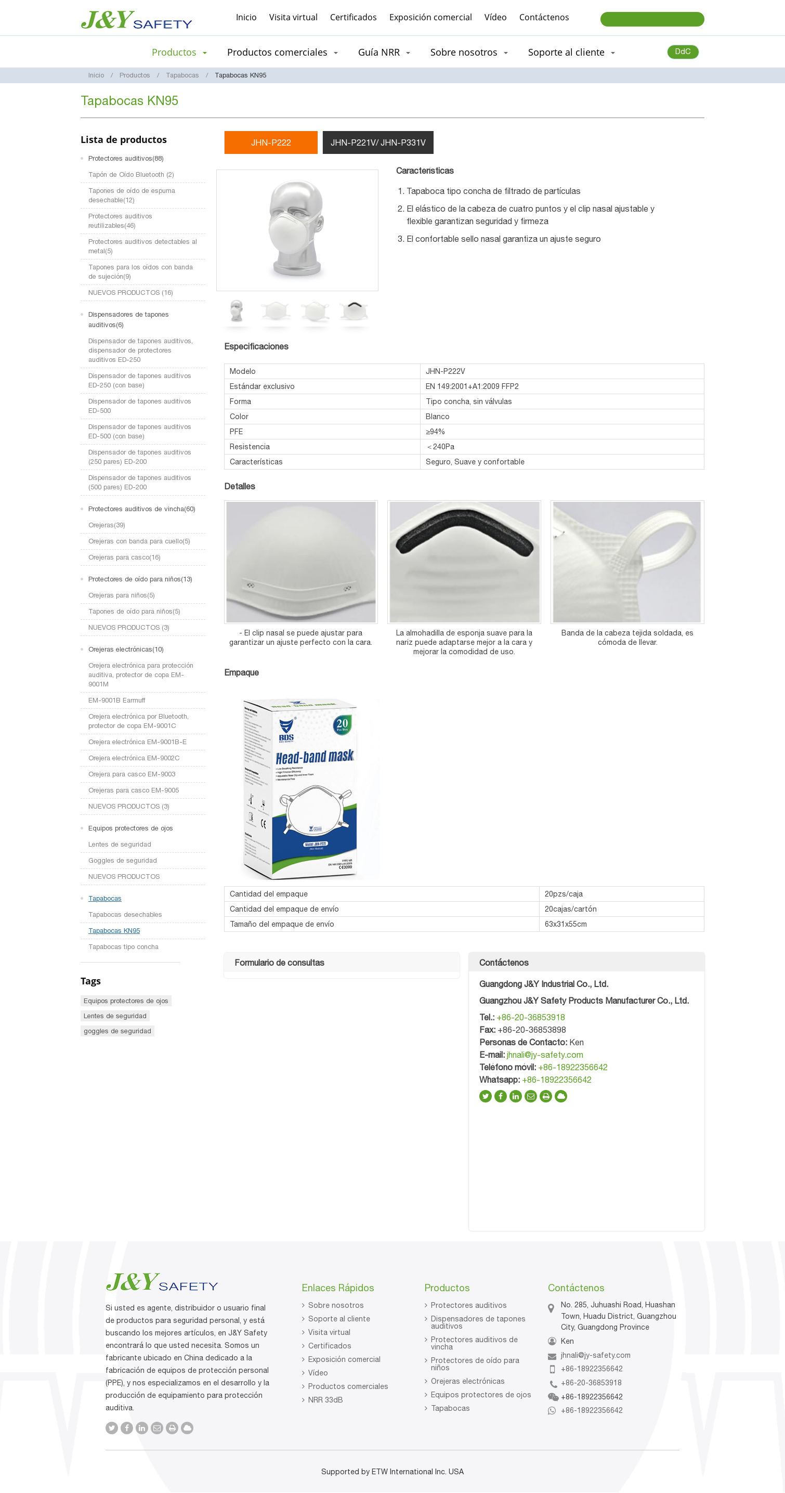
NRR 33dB (325, 1400)
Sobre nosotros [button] (469, 52)
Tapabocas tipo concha (123, 947)
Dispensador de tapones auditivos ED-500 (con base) (139, 431)
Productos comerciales (348, 1386)
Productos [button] (179, 52)
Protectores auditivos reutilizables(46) (120, 220)
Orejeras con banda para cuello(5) (139, 541)
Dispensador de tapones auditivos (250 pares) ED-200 (139, 456)
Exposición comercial (430, 17)
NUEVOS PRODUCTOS (124, 876)
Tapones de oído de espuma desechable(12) (131, 195)
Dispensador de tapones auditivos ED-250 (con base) (139, 380)
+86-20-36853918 (530, 1017)
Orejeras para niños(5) (121, 595)
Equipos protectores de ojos (130, 828)
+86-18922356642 (573, 1067)
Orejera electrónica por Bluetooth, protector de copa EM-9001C (138, 721)
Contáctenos (544, 17)
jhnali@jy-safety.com (545, 1054)
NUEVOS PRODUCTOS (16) (130, 292)
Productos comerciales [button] (282, 52)
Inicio (246, 17)
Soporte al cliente (339, 1318)
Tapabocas (182, 75)
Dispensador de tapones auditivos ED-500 (139, 405)
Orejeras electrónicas (468, 1381)
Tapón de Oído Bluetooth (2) (131, 174)
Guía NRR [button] (384, 52)
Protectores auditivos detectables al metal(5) (142, 246)
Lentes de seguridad (119, 844)
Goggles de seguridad (122, 860)
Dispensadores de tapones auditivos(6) (128, 319)
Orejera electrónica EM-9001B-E (137, 742)
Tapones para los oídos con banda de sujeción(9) (140, 271)
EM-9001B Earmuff (116, 700)
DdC (683, 51)
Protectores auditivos (469, 1305)
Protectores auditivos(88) (126, 158)
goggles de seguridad (117, 1031)
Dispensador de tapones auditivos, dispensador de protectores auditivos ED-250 (140, 350)
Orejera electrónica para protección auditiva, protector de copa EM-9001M (140, 674)
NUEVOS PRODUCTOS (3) (128, 627)
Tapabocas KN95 (114, 930)
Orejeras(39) (106, 525)
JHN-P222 (271, 142)
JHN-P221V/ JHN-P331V (378, 142)
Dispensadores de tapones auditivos (478, 1322)
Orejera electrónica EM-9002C (134, 758)
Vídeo (496, 17)
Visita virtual (293, 17)
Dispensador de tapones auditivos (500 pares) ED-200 (139, 482)
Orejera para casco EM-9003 (131, 774)
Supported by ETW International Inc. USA (392, 1472)
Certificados (353, 17)
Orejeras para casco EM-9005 (133, 790)
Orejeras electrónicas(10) (126, 649)
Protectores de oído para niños (475, 1364)
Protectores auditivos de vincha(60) (141, 509)
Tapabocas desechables (125, 914)
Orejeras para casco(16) (124, 557)
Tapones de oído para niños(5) (134, 611)
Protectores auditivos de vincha (474, 1343)
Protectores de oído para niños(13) (140, 579)
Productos (135, 75)
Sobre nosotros (336, 1305)
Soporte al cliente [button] (571, 52)
